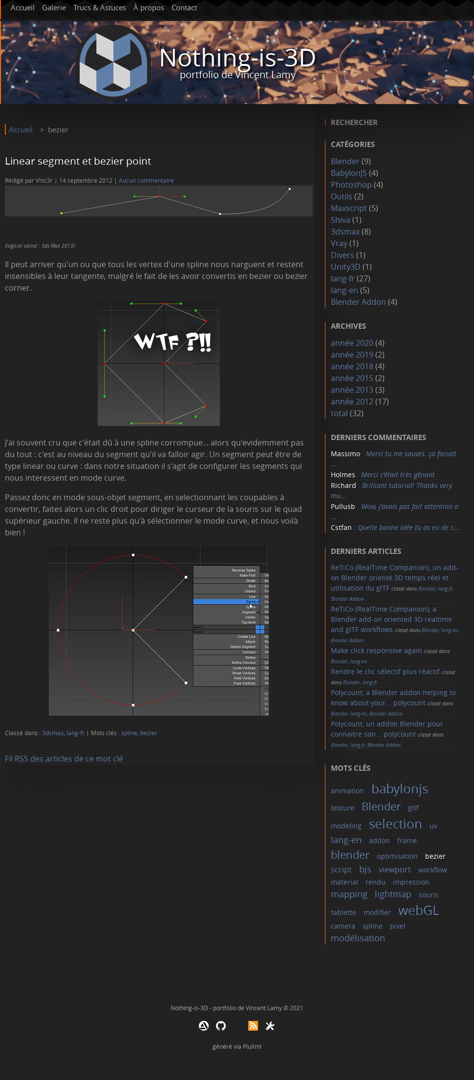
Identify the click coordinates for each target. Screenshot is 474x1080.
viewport (395, 869)
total (340, 413)
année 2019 (352, 354)
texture (342, 807)
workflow (432, 869)
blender (350, 854)
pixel (398, 926)
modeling (346, 825)
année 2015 (352, 378)
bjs (365, 869)
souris (429, 894)
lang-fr (75, 733)
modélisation (358, 938)
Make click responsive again (376, 650)
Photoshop (351, 184)
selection (395, 823)
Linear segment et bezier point (78, 161)
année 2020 (352, 343)
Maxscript (349, 208)
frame (407, 840)
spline (129, 733)
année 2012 (352, 401)
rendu (376, 882)
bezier (148, 733)
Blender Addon (358, 301)
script (341, 869)
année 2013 (352, 389)
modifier (377, 912)
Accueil (23, 7)
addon (379, 840)
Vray (339, 243)
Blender (345, 161)
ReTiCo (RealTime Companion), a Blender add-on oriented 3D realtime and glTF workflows (391, 619)
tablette (343, 912)
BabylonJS (349, 173)
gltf (413, 807)
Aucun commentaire (146, 180)
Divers (342, 255)
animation (347, 790)
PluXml (252, 1046)
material (344, 882)
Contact (184, 7)
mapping (349, 894)
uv (433, 825)
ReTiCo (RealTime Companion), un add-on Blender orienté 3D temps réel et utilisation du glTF (394, 578)
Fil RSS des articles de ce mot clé (64, 758)
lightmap (393, 894)
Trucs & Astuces (99, 7)
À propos (148, 7)
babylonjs (399, 788)
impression (411, 882)
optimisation (397, 856)
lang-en (344, 290)
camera (343, 926)
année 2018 (352, 366)
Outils (341, 196)
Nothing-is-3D (237, 57)
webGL (418, 910)
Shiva (340, 219)
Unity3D (346, 266)
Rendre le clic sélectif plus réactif (385, 671)
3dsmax (53, 733)
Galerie (54, 7)
